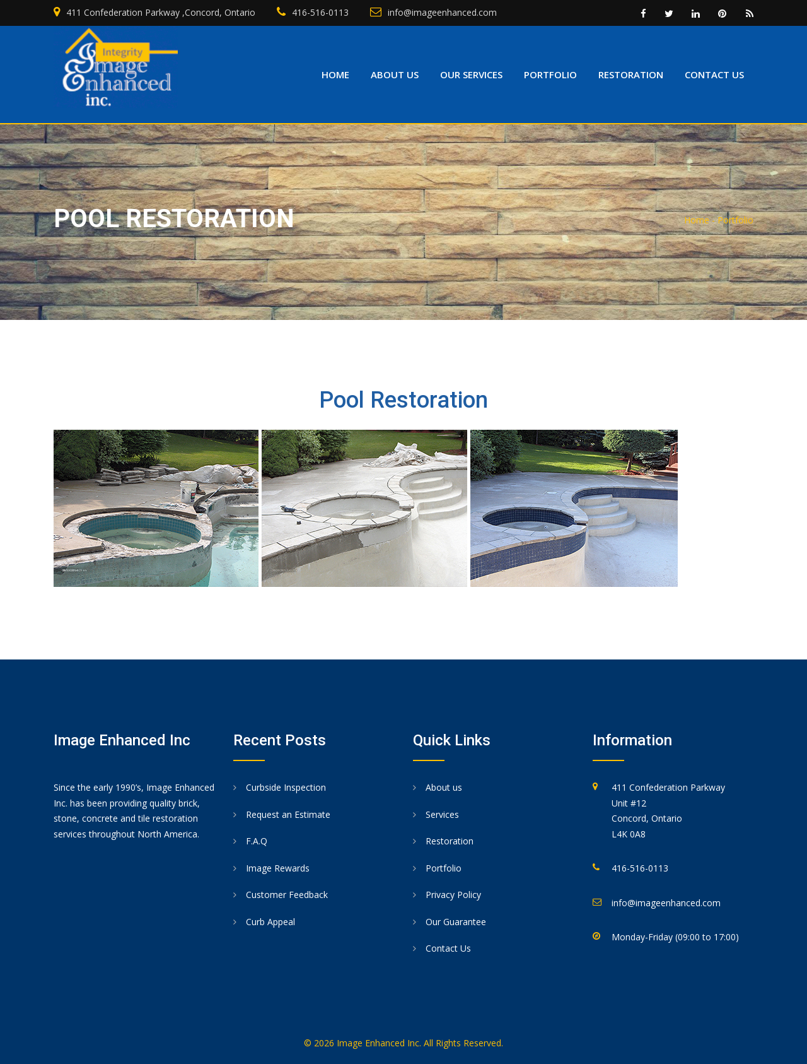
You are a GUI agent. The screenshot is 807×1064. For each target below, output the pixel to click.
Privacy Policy (453, 895)
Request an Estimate (288, 814)
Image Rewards (278, 868)
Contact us (714, 74)
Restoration (630, 74)
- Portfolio (732, 220)
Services (442, 814)
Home (335, 74)
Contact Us (448, 948)
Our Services (471, 74)
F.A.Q (256, 841)
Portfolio (550, 74)
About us (395, 74)
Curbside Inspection (286, 787)
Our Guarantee (456, 922)
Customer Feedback (287, 895)
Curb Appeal (270, 922)
